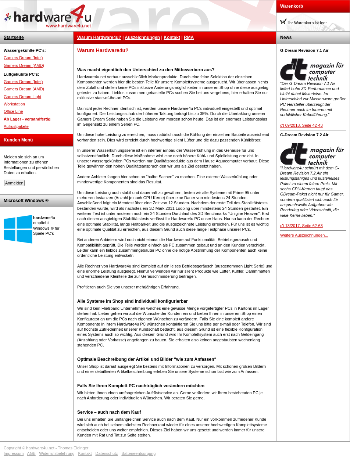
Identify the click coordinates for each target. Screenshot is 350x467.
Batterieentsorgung (138, 453)
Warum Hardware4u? (99, 37)
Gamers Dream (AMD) (24, 65)
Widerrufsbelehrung (57, 453)
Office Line (13, 111)
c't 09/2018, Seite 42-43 (301, 125)
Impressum (14, 453)
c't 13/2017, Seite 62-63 (301, 225)
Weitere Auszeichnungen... (304, 235)
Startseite (14, 37)
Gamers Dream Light (22, 96)
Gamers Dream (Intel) (23, 57)
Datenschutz (106, 453)
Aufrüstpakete (16, 126)
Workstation (14, 104)
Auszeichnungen (142, 37)
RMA (189, 37)
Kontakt (172, 37)
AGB (31, 453)
